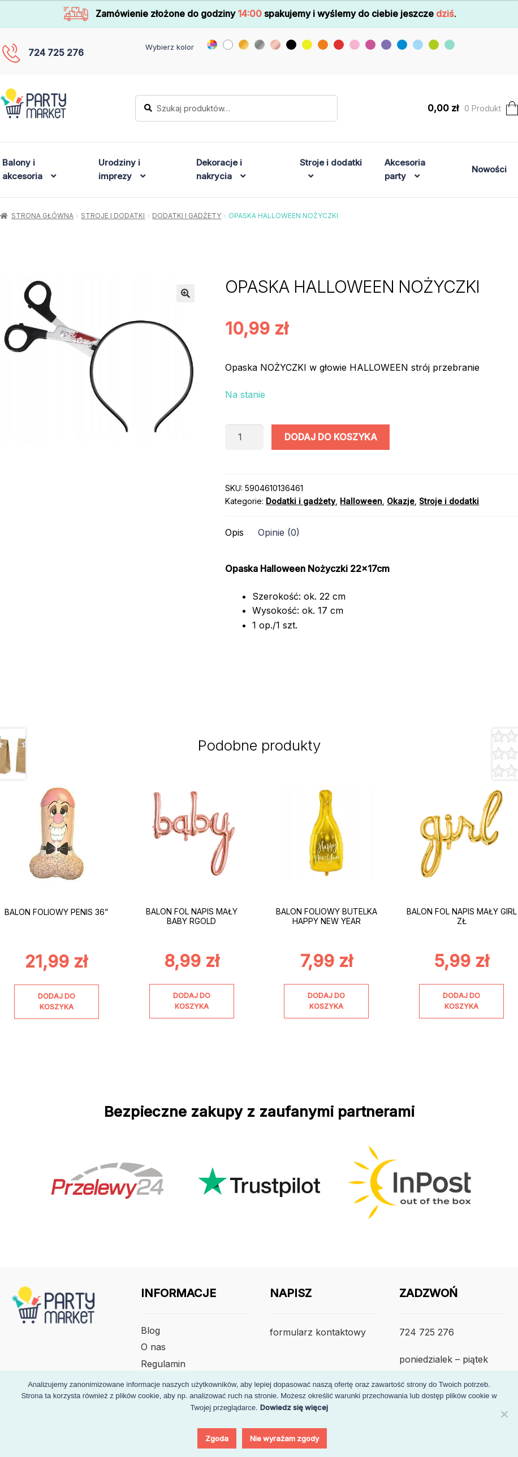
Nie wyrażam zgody (284, 1438)
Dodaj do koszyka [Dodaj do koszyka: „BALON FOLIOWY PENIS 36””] (56, 1001)
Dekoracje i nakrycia (219, 169)
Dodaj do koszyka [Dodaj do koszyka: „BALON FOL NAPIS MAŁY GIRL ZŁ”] (461, 1001)
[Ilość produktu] (244, 437)
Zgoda (216, 1438)
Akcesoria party (405, 169)
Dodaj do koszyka (330, 437)
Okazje (401, 501)
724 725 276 (56, 52)
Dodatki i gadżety (186, 215)
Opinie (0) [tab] (279, 532)
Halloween (361, 501)
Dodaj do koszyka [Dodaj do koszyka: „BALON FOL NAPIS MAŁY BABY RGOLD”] (191, 1001)
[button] (185, 293)
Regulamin (163, 1363)
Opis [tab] (234, 532)
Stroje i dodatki (331, 162)
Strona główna (42, 215)
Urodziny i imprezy (119, 169)
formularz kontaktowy (318, 1332)
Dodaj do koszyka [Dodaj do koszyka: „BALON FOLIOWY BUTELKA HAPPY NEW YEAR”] (326, 1001)
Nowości (489, 169)
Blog (150, 1330)
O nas (153, 1346)
